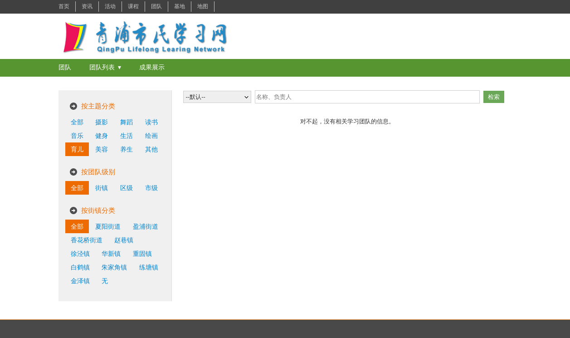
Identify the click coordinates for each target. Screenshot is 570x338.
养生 (126, 149)
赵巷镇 (123, 240)
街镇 (101, 187)
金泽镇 (80, 280)
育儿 (77, 149)
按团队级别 (98, 172)
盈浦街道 (145, 226)
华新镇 (111, 253)
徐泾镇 (80, 253)
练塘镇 (148, 267)
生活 (126, 135)
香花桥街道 (86, 240)
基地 (179, 6)
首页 (63, 6)
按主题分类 (98, 106)
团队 (156, 6)
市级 (151, 187)
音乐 (77, 135)
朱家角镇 (114, 267)
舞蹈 (126, 122)
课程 (133, 6)
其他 (151, 149)
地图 (202, 6)
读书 (151, 122)
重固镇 (142, 253)
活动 (110, 6)
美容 (101, 149)
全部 (77, 122)
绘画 (151, 135)
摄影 (101, 122)
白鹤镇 (80, 267)
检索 (494, 96)
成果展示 (152, 67)
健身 (101, 135)
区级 (126, 187)
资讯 (87, 6)
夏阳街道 (108, 226)
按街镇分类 (98, 210)
